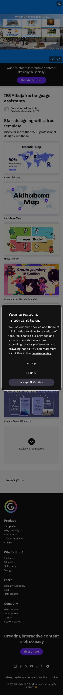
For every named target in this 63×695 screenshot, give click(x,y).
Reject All (31, 372)
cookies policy (41, 353)
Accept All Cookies (31, 382)
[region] (31, 347)
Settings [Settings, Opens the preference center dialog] (31, 363)
